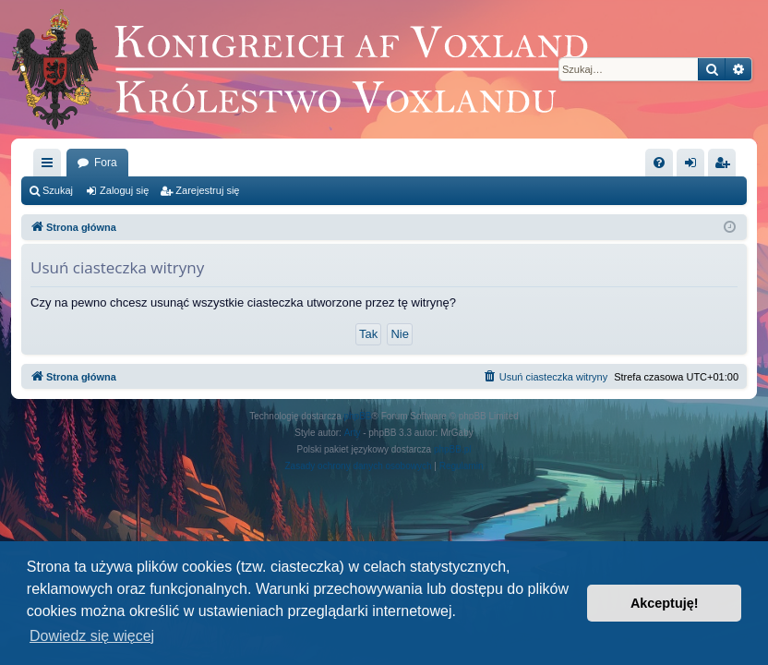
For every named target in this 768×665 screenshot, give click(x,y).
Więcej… (51, 166)
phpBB (358, 416)
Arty (352, 433)
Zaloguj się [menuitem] (694, 166)
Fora (105, 162)
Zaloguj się (124, 190)
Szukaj (57, 190)
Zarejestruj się (207, 190)
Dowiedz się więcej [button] (92, 636)
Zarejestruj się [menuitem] (725, 166)
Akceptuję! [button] (664, 603)
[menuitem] (659, 162)
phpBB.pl (453, 449)
